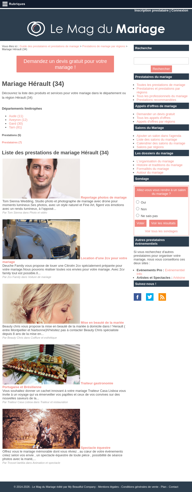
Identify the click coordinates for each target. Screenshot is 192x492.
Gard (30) (16, 123)
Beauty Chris (15, 337)
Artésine (179, 277)
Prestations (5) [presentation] (11, 135)
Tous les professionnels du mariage (162, 96)
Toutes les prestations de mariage (161, 85)
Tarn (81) (15, 127)
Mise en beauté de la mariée (102, 322)
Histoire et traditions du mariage (160, 165)
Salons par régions (150, 147)
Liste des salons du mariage (157, 139)
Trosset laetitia (16, 462)
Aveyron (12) (18, 120)
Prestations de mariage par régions (103, 46)
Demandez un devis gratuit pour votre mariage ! (65, 64)
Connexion (179, 10)
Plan (163, 486)
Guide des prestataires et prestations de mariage (49, 46)
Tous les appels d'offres (153, 118)
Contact (173, 486)
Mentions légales (108, 486)
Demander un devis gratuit (156, 114)
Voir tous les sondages (161, 231)
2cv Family (14, 276)
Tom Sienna (15, 212)
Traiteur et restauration (54, 402)
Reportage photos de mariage (103, 197)
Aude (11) (16, 116)
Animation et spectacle (46, 462)
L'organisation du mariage (155, 161)
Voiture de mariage (39, 276)
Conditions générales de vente (139, 486)
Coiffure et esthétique (44, 337)
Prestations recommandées (156, 100)
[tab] (65, 135)
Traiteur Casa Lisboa (20, 402)
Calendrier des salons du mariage (161, 143)
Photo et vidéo (38, 212)
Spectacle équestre (95, 448)
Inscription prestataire (151, 10)
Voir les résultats (163, 223)
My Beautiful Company (82, 486)
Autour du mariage (150, 172)
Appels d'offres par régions (156, 121)
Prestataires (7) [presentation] (12, 142)
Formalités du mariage (153, 169)
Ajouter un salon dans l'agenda (159, 136)
